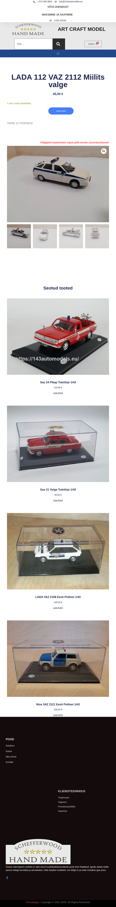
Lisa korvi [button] (58, 393)
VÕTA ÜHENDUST (58, 7)
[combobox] (33, 44)
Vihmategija (32, 902)
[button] (58, 53)
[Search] (59, 44)
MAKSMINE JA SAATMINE (57, 14)
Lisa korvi (61, 111)
